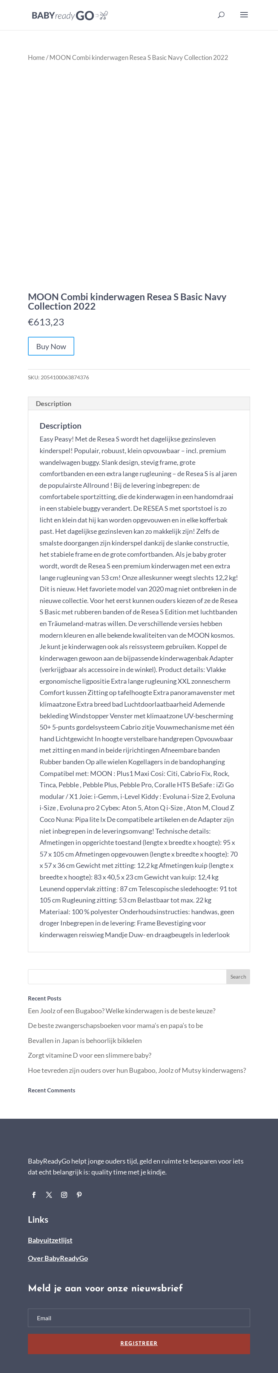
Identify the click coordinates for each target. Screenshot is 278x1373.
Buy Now (51, 346)
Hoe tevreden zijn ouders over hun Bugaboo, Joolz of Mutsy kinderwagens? (137, 1070)
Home (36, 57)
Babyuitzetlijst (50, 1240)
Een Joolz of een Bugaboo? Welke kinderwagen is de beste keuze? (121, 1010)
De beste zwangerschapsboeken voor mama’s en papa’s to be (115, 1025)
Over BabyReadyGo (58, 1258)
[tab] (139, 403)
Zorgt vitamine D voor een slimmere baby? (89, 1055)
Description (53, 403)
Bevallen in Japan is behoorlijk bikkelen (85, 1040)
